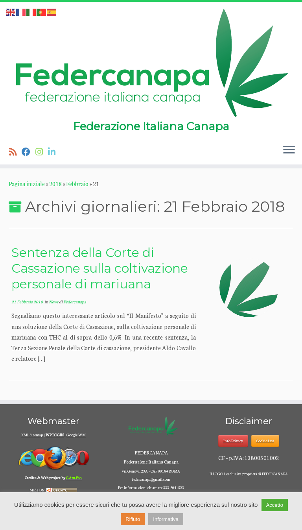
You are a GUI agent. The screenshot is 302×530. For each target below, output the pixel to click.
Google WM (76, 435)
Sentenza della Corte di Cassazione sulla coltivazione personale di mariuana (99, 268)
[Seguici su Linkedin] (54, 151)
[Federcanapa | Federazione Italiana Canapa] (151, 62)
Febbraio (77, 183)
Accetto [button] (274, 505)
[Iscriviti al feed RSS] (15, 151)
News (54, 302)
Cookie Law (265, 440)
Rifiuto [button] (132, 519)
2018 (55, 183)
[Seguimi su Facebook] (28, 151)
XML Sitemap (32, 435)
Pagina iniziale (27, 183)
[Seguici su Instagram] (41, 151)
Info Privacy (233, 440)
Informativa (165, 519)
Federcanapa (74, 302)
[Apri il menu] (289, 150)
